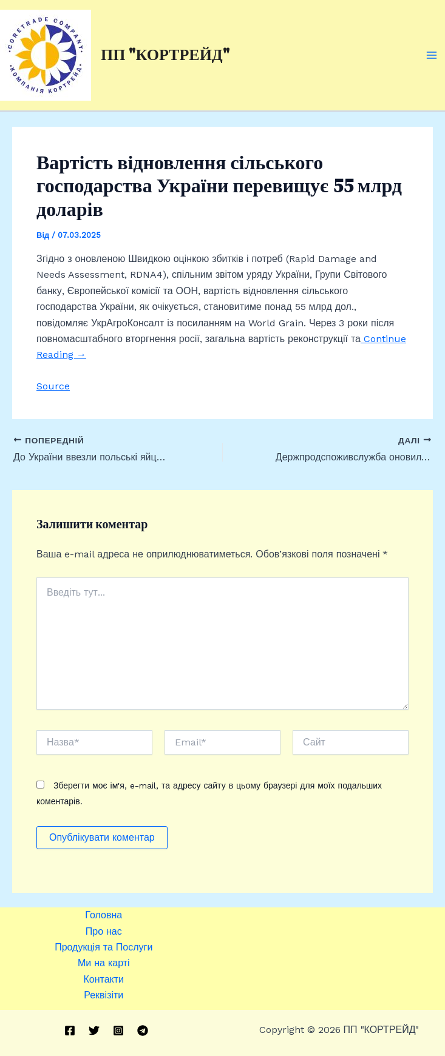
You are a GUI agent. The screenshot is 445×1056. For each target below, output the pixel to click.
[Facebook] (69, 1030)
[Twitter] (94, 1030)
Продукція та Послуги (103, 947)
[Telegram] (142, 1030)
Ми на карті (104, 963)
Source (53, 386)
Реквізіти (103, 995)
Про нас (104, 931)
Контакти (103, 979)
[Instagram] (118, 1030)
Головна (103, 915)
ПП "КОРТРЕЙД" (165, 55)
